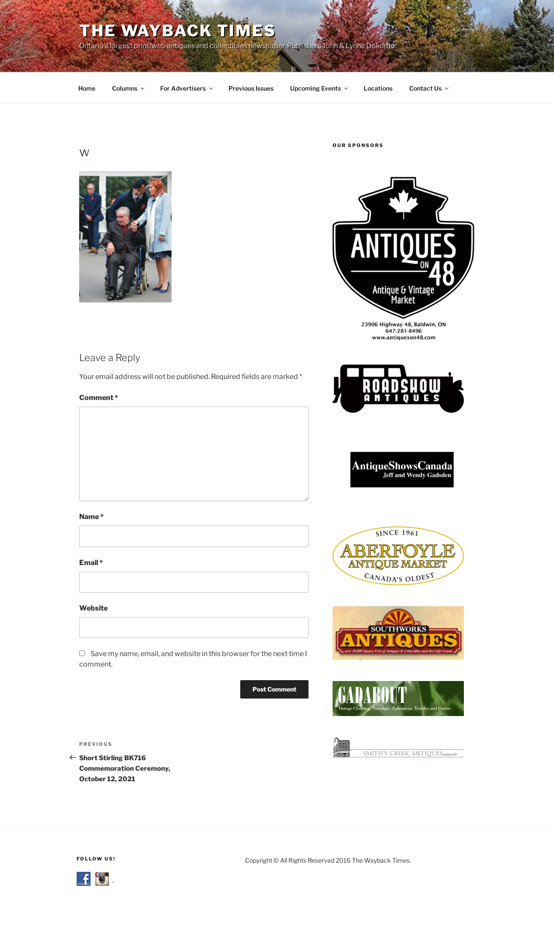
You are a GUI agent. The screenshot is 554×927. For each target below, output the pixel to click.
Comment (98, 397)
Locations (378, 88)
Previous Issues (250, 88)
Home (86, 88)
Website (93, 608)
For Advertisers (187, 88)
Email (91, 562)
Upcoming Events (319, 88)
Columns (129, 88)
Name (91, 517)
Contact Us (429, 88)
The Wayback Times (177, 30)
